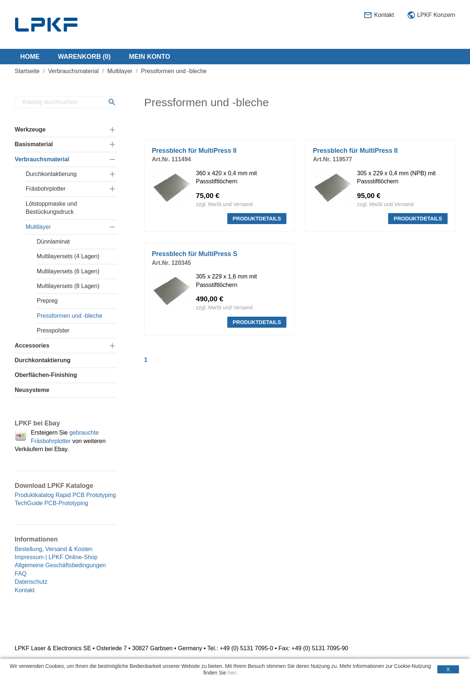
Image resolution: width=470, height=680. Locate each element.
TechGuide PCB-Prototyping (51, 503)
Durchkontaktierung (51, 174)
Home (30, 56)
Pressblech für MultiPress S (195, 254)
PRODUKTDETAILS (257, 219)
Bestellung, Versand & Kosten (54, 549)
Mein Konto (149, 56)
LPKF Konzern (431, 15)
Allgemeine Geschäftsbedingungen (60, 565)
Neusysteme (32, 390)
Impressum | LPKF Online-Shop (56, 557)
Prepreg (47, 301)
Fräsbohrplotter (46, 189)
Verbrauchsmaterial (42, 159)
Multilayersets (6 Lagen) (68, 271)
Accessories (32, 345)
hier (232, 673)
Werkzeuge (30, 129)
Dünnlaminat (53, 241)
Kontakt (379, 15)
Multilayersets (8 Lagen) (68, 286)
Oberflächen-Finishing (46, 375)
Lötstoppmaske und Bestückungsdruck (51, 208)
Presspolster (53, 330)
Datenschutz (31, 582)
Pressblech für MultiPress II (194, 150)
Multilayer (38, 227)
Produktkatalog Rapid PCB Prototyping (65, 495)
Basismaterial (34, 144)
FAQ (20, 574)
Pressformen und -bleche (69, 316)
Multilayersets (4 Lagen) (68, 256)
